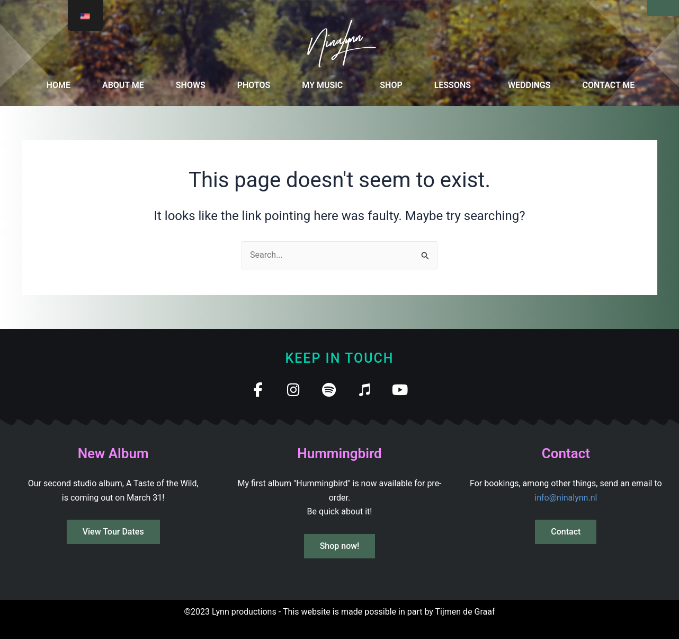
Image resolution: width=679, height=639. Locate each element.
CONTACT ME (609, 85)
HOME (58, 85)
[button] (325, 85)
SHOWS (191, 85)
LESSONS (452, 85)
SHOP (391, 85)
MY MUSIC (322, 85)
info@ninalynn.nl (565, 498)
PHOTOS (254, 85)
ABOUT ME (123, 85)
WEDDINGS (529, 85)
